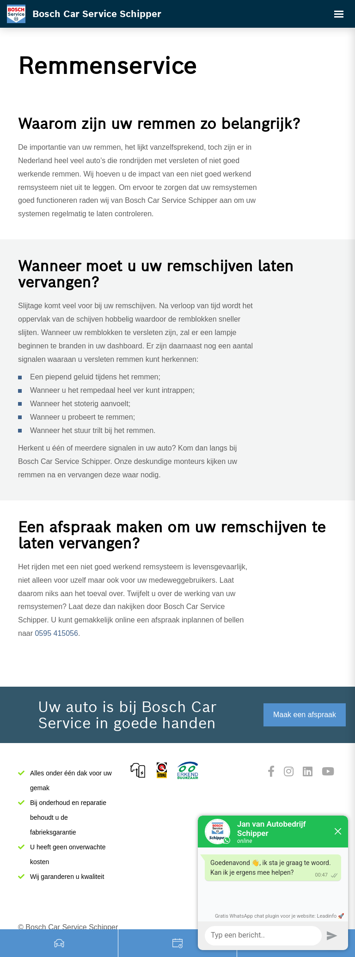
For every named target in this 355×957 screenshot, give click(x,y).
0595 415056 (56, 633)
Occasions (59, 943)
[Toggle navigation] (339, 14)
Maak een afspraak (304, 715)
